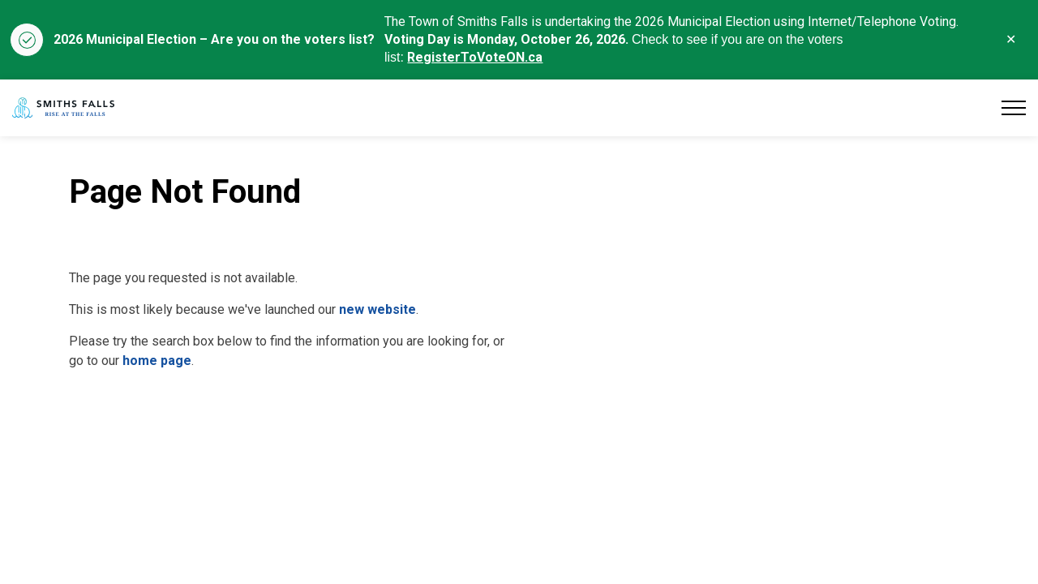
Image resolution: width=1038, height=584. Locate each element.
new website (377, 309)
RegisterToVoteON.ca (475, 57)
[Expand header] (1013, 107)
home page (156, 360)
